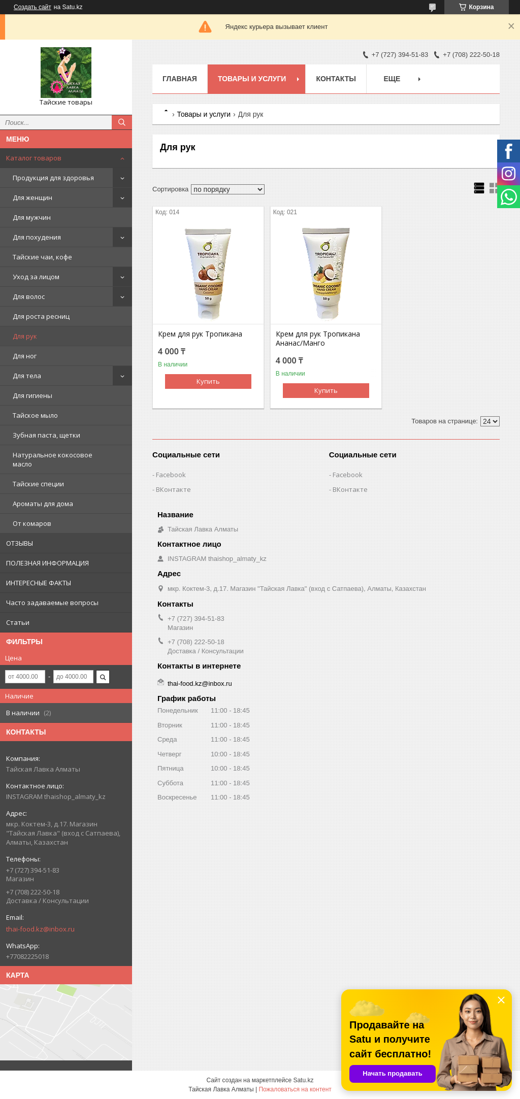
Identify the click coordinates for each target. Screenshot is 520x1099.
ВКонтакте (173, 489)
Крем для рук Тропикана (200, 334)
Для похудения (37, 237)
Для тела (27, 375)
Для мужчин (32, 217)
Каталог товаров (33, 157)
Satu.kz (303, 1080)
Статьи (17, 622)
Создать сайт (32, 7)
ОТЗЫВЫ (19, 543)
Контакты (335, 79)
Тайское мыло (35, 415)
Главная (179, 79)
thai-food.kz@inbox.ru (40, 929)
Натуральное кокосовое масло (52, 459)
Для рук (25, 336)
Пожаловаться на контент (294, 1089)
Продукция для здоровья (53, 177)
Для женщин (32, 197)
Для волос (29, 296)
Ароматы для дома (43, 503)
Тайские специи (38, 483)
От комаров (32, 523)
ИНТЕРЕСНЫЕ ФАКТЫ (38, 582)
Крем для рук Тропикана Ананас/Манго (318, 338)
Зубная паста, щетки (46, 435)
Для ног (25, 355)
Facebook (171, 474)
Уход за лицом (36, 276)
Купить (208, 381)
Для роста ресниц (41, 316)
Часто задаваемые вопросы (52, 602)
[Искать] (122, 122)
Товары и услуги (252, 79)
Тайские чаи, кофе (42, 256)
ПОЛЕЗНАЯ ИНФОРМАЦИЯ (47, 563)
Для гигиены (32, 395)
